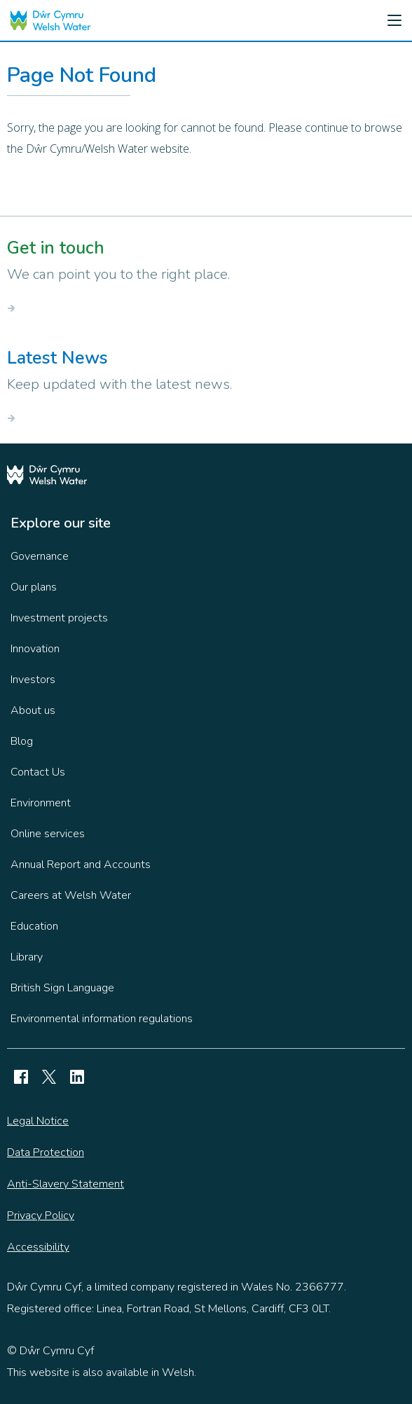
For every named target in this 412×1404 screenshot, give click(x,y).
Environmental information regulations (102, 1018)
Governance (40, 556)
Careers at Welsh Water (71, 895)
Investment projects (59, 618)
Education (34, 926)
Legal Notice (38, 1121)
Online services (48, 833)
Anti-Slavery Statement (65, 1184)
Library (27, 957)
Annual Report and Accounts (81, 864)
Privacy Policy (40, 1215)
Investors (33, 679)
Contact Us (38, 772)
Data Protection (45, 1152)
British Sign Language (62, 988)
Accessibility (38, 1247)
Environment (41, 803)
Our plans (34, 587)
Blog (22, 741)
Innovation (35, 648)
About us (33, 710)
